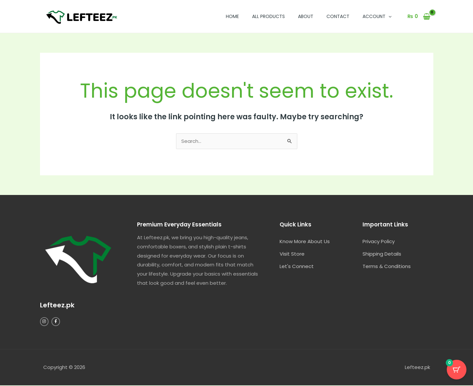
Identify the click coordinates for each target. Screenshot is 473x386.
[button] (388, 16)
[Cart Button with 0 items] (456, 369)
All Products (268, 16)
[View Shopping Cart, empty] (419, 16)
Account (377, 16)
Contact (337, 16)
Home (232, 16)
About (305, 16)
